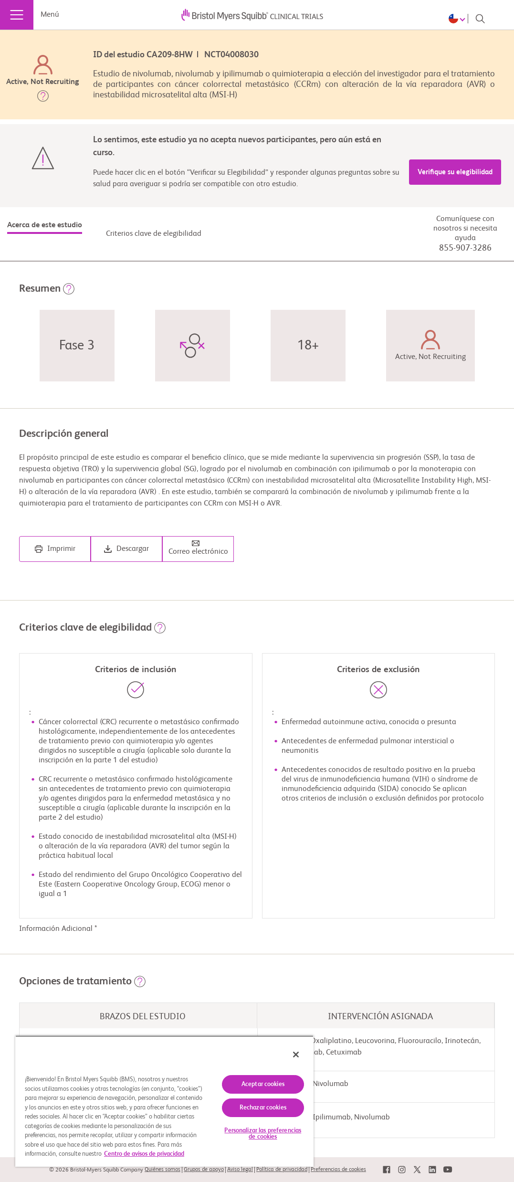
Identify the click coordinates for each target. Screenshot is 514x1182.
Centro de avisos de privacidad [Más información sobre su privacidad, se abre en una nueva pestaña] (144, 1154)
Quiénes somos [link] (162, 1169)
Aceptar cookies (262, 1084)
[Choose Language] (458, 18)
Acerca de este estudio (44, 225)
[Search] (480, 18)
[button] (43, 98)
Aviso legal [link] (240, 1169)
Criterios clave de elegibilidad (153, 234)
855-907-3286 (465, 248)
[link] (386, 1169)
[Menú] (16, 15)
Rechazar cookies (263, 1108)
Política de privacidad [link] (281, 1169)
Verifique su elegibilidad (455, 172)
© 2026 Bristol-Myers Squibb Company (96, 1170)
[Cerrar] (295, 1054)
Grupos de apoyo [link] (204, 1169)
